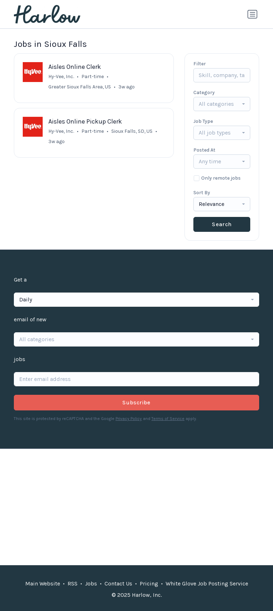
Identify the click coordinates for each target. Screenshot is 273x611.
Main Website (42, 583)
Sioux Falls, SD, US (131, 131)
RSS (72, 583)
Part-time (92, 76)
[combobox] (221, 104)
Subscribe (136, 402)
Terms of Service (167, 418)
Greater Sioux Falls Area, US (79, 87)
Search (221, 224)
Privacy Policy (129, 418)
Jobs (91, 583)
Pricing (149, 583)
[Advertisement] (136, 507)
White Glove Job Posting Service (207, 583)
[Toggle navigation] (252, 14)
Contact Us (118, 583)
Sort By (201, 193)
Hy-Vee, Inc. (61, 76)
